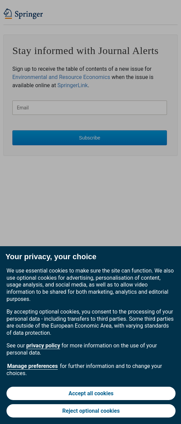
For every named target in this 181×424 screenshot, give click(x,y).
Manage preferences (32, 366)
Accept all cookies (91, 393)
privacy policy (43, 345)
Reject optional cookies (91, 411)
